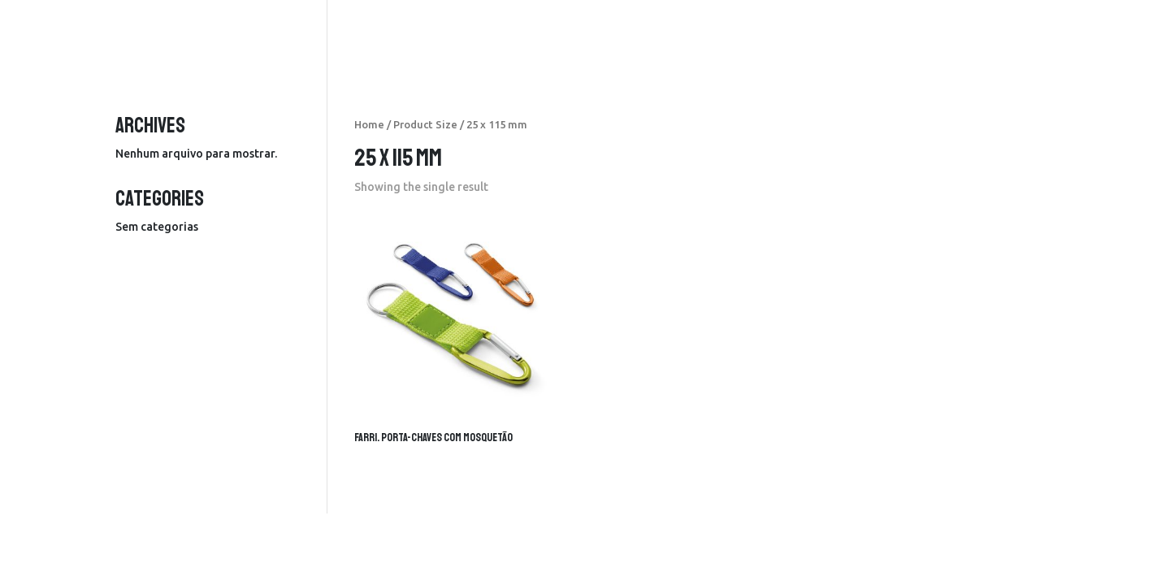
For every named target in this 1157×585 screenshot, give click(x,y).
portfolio (842, 34)
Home (369, 124)
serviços (771, 34)
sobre (905, 34)
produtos (698, 34)
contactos (972, 34)
